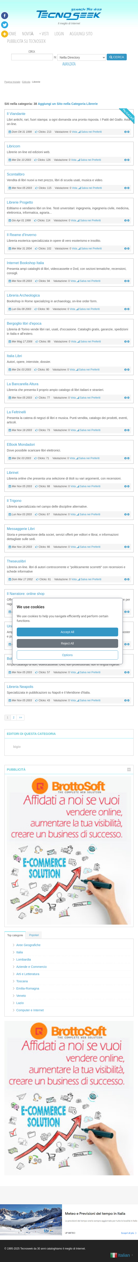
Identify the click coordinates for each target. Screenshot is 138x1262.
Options (69, 655)
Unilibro (13, 626)
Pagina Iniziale (12, 82)
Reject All (69, 643)
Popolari (34, 935)
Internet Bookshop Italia (25, 263)
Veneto (21, 995)
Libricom (13, 146)
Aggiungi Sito (81, 33)
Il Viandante (16, 114)
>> (20, 717)
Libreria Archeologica (23, 295)
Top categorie (15, 935)
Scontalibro (15, 174)
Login (59, 33)
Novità (28, 33)
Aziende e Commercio (31, 966)
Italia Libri (14, 356)
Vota (74, 131)
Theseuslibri (16, 561)
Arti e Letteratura (27, 974)
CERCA (117, 57)
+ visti (44, 33)
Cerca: (32, 55)
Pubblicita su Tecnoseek (26, 41)
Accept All (69, 632)
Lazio (20, 1003)
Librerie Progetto (20, 202)
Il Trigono (14, 501)
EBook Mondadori (21, 444)
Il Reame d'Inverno (21, 235)
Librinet (12, 472)
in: (80, 57)
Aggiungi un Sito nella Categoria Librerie (68, 104)
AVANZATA (69, 64)
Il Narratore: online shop (26, 594)
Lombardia (23, 959)
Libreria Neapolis (20, 687)
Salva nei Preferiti (91, 131)
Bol (9, 659)
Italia (19, 952)
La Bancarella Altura (22, 384)
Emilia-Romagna (27, 988)
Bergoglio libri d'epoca (24, 323)
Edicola (26, 82)
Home (11, 33)
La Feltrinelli (16, 412)
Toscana (22, 981)
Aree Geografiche (28, 945)
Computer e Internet (30, 1010)
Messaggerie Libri (21, 529)
